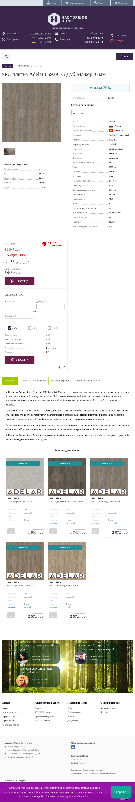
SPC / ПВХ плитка (43, 712)
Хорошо (121, 792)
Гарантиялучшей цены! (55, 243)
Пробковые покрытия (44, 716)
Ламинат (38, 708)
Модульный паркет (10, 725)
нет (81, 113)
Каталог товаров (78, 763)
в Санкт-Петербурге (40, 33)
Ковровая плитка (42, 720)
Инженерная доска (10, 712)
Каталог (7, 66)
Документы (73, 720)
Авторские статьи (108, 708)
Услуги (71, 716)
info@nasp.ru (96, 33)
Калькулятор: (14, 294)
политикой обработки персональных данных (74, 788)
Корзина (121, 35)
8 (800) (94, 42)
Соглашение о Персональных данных (86, 770)
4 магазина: (13, 33)
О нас (70, 708)
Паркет (5, 708)
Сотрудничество (75, 712)
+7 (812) (94, 37)
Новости (104, 712)
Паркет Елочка (8, 716)
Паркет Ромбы (8, 720)
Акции (120, 40)
